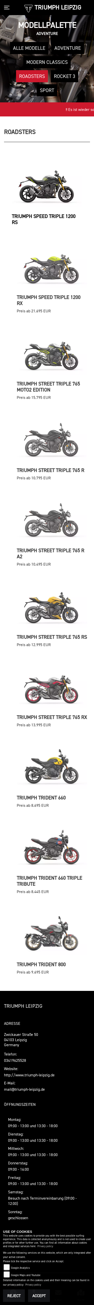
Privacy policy (45, 1246)
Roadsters (32, 76)
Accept (39, 1295)
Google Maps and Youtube (25, 1275)
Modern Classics (47, 62)
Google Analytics (20, 1268)
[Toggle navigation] (8, 7)
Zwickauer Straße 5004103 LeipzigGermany (21, 1039)
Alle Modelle (29, 48)
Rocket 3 (64, 76)
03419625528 (15, 1060)
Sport (47, 90)
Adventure (67, 48)
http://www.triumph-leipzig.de (29, 1074)
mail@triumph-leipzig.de (24, 1089)
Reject (14, 1295)
